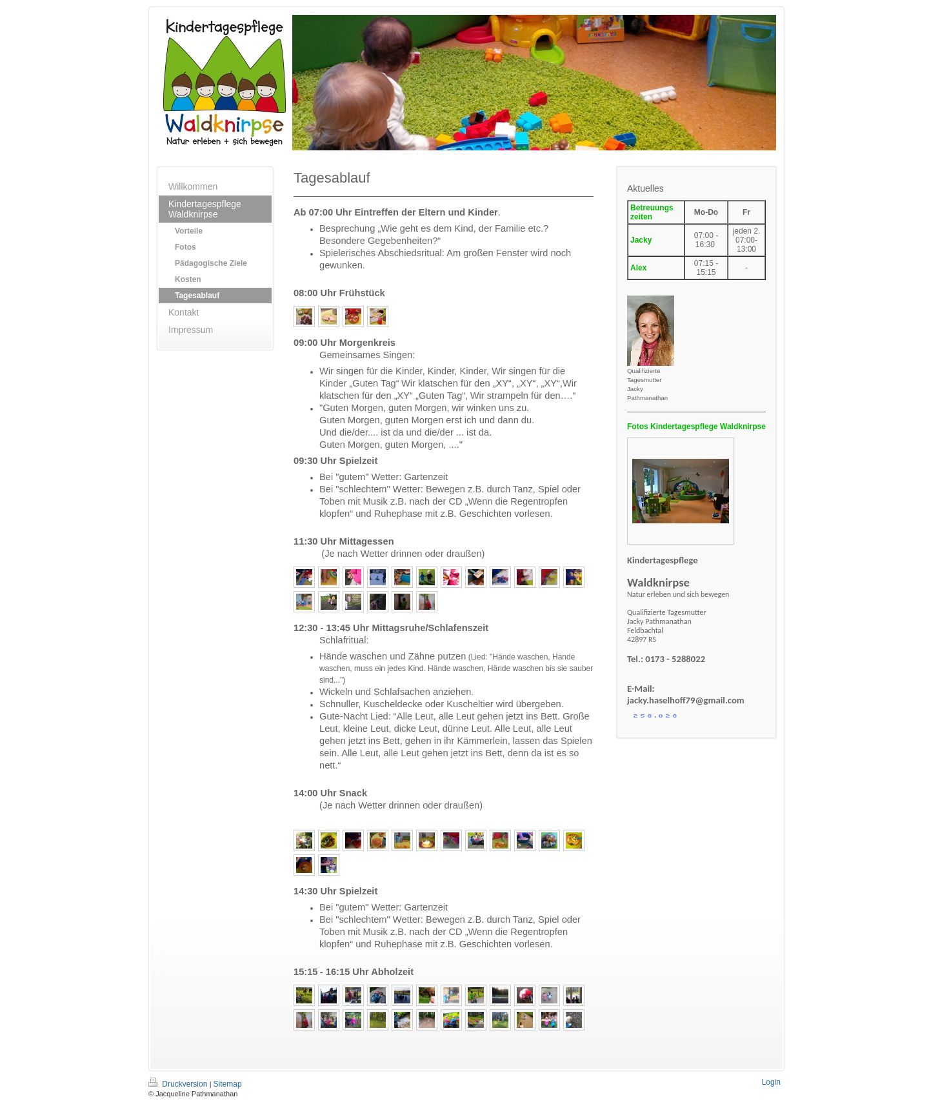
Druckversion (179, 1084)
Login (771, 1082)
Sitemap (228, 1084)
